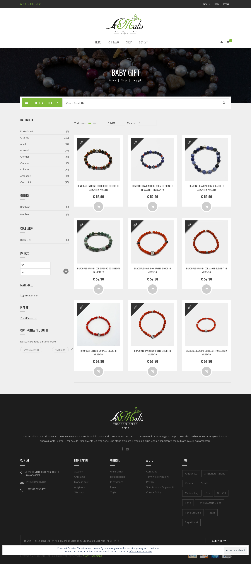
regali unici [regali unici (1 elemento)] (191, 522)
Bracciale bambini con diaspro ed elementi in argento (98, 270)
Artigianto (79, 486)
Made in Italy (81, 481)
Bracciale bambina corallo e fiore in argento (152, 352)
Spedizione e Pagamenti (160, 486)
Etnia (113, 486)
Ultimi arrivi (116, 471)
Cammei (24, 163)
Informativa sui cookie (140, 551)
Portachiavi (26, 131)
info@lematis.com (36, 481)
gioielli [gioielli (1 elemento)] (204, 483)
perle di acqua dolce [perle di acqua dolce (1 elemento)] (209, 502)
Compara (60, 349)
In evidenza (116, 481)
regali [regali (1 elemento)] (211, 512)
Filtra (66, 271)
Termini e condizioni (157, 476)
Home (112, 80)
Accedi (225, 4)
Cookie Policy (153, 492)
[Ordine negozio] (116, 123)
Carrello (202, 4)
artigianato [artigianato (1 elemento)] (191, 473)
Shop (124, 80)
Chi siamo (79, 476)
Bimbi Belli (26, 239)
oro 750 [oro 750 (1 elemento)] (221, 492)
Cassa (213, 4)
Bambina (25, 206)
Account (78, 471)
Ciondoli (24, 156)
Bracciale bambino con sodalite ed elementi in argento (206, 187)
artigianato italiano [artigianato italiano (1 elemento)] (214, 473)
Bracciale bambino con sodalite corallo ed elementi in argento (152, 187)
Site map (79, 492)
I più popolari (117, 476)
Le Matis (29, 471)
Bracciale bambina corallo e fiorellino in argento (206, 352)
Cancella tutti (31, 349)
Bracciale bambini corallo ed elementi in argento (206, 270)
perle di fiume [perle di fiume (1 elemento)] (193, 512)
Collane (24, 169)
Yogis (113, 492)
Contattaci (152, 471)
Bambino (25, 214)
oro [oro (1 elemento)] (208, 492)
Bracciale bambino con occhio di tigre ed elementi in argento (98, 187)
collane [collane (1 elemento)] (189, 483)
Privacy (150, 481)
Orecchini (25, 182)
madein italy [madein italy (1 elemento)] (192, 492)
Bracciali (25, 150)
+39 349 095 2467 (30, 4)
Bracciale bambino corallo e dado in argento (152, 270)
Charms (24, 137)
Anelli (23, 144)
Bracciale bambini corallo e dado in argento (98, 352)
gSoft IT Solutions (92, 555)
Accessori (25, 175)
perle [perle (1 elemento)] (188, 502)
